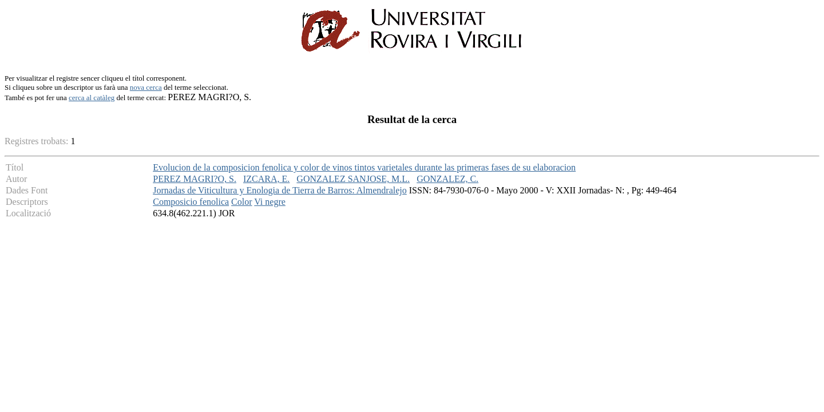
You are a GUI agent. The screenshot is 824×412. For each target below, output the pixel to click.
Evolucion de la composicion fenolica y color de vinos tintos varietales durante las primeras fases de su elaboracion (364, 167)
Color (241, 202)
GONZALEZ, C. (447, 179)
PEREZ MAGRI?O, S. (194, 179)
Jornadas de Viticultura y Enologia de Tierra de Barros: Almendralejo (280, 190)
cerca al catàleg (91, 97)
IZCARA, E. (266, 179)
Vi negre (270, 202)
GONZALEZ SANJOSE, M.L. (353, 179)
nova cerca (146, 87)
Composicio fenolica (191, 202)
